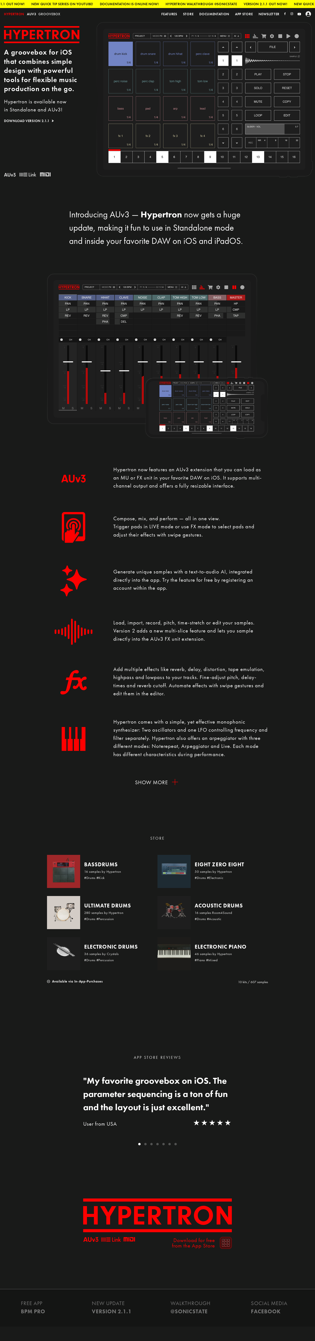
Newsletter (269, 14)
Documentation (214, 14)
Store (188, 14)
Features (169, 14)
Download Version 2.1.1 (27, 121)
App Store (244, 14)
